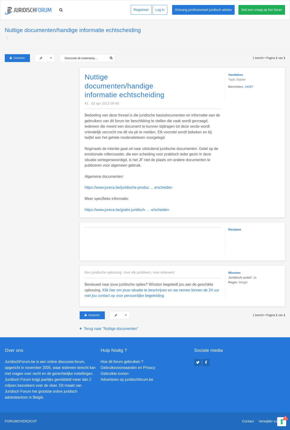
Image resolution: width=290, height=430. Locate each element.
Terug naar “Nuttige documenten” (111, 329)
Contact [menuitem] (248, 421)
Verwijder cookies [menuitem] (272, 421)
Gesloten (17, 58)
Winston (234, 273)
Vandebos (235, 75)
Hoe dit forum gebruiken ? (122, 362)
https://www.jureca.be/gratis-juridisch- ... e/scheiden (127, 210)
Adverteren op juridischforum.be (127, 379)
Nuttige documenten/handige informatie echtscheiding (73, 30)
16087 (249, 86)
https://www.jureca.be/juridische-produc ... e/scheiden (128, 187)
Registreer (141, 10)
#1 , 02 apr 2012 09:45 (102, 103)
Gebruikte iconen (115, 374)
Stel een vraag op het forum (261, 10)
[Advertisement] (40, 97)
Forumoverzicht (21, 421)
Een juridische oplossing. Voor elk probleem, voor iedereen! (130, 272)
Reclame (234, 229)
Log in (159, 10)
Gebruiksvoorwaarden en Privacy (128, 368)
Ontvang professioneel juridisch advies (203, 10)
